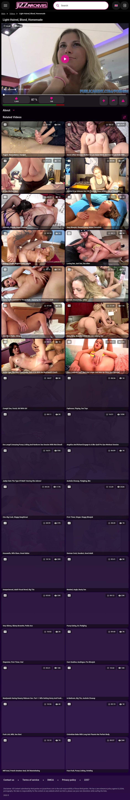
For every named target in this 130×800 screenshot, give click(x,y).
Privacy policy (69, 780)
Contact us (8, 780)
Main (3, 14)
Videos (12, 14)
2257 (86, 780)
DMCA (50, 780)
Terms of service (30, 780)
